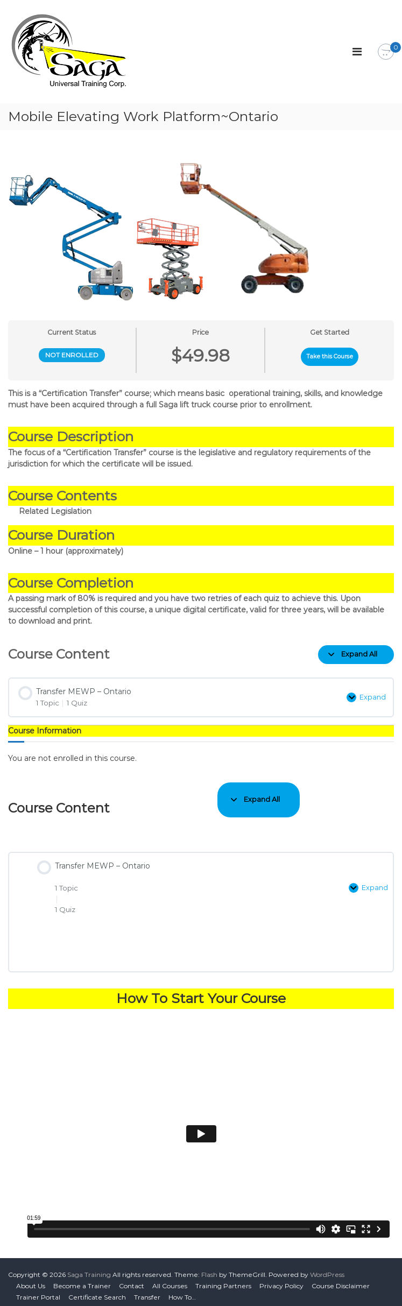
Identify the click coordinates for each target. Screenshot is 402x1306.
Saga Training (89, 1267)
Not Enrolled (71, 355)
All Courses (169, 1278)
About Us (30, 1278)
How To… (182, 1290)
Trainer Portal (38, 1290)
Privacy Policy (281, 1278)
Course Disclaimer (341, 1278)
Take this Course (330, 356)
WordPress (327, 1267)
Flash (209, 1267)
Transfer (147, 1290)
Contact (131, 1278)
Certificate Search (97, 1290)
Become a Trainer (82, 1278)
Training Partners (223, 1278)
